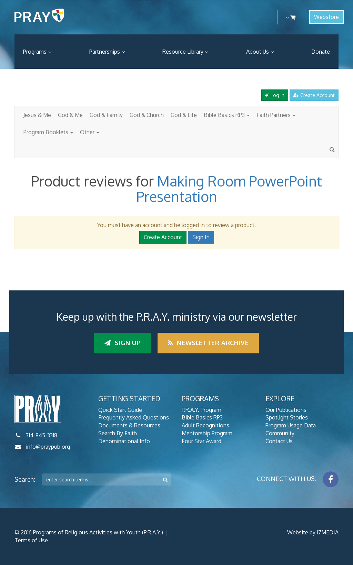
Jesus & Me (37, 114)
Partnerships (104, 51)
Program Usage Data (290, 425)
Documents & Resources (129, 425)
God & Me (70, 114)
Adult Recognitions (205, 425)
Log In (274, 95)
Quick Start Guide (120, 409)
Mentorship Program (207, 433)
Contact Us (279, 441)
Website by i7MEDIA (313, 532)
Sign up (122, 343)
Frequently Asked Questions (133, 417)
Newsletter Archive (208, 343)
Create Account (314, 95)
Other (89, 132)
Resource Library (182, 51)
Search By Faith (117, 433)
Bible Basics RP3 (227, 114)
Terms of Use (31, 540)
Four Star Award (201, 441)
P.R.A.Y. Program (201, 409)
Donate (320, 51)
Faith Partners (275, 114)
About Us (257, 51)
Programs (35, 51)
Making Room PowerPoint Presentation (229, 188)
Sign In (201, 237)
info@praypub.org (48, 446)
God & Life (184, 114)
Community (279, 433)
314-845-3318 (41, 435)
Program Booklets (48, 132)
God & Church (147, 114)
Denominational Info (124, 441)
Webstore (326, 16)
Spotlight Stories (286, 417)
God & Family (106, 114)
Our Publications (285, 409)
